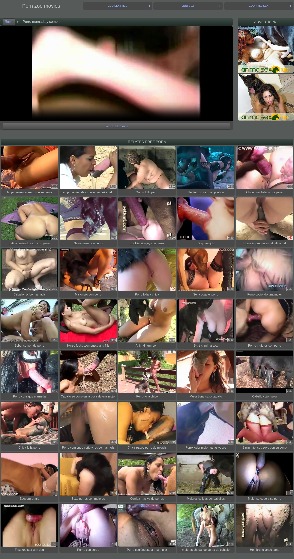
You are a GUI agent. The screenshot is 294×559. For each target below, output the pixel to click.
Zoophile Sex (258, 5)
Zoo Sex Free (117, 5)
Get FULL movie (116, 126)
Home (9, 22)
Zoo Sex (188, 5)
